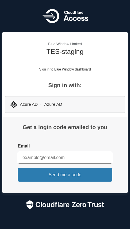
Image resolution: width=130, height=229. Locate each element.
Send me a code (65, 174)
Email (24, 146)
